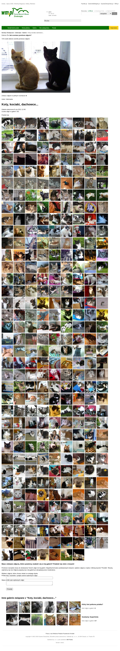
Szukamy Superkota (90, 618)
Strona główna (26, 28)
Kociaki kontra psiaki (13, 28)
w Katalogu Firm (99, 11)
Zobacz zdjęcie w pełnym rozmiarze (14, 95)
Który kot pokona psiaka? (92, 605)
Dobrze (4, 35)
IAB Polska (70, 640)
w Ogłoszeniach (110, 11)
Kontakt (72, 634)
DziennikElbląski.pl (94, 4)
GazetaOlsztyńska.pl (107, 4)
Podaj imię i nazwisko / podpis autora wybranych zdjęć (20, 575)
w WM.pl (90, 11)
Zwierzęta (18, 32)
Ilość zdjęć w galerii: (89, 609)
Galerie (35, 28)
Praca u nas (49, 634)
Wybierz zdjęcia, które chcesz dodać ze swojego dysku (20, 573)
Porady (54, 28)
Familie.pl (84, 4)
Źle (8, 35)
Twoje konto (113, 28)
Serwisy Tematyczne (8, 32)
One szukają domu (44, 28)
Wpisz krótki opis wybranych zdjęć (13, 580)
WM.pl (116, 4)
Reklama (55, 634)
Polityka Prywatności (64, 634)
